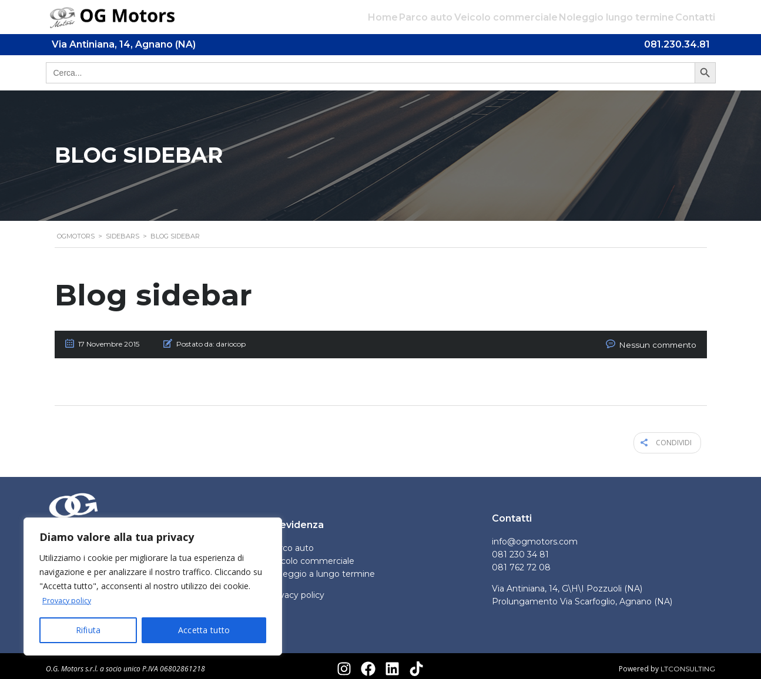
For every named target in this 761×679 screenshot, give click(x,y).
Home (353, 17)
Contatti (695, 17)
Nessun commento (664, 344)
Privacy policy (296, 589)
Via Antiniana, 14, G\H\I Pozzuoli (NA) (567, 583)
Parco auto (403, 17)
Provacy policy (69, 600)
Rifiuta (88, 630)
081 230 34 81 (520, 549)
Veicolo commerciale (490, 17)
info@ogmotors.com (535, 536)
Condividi (673, 440)
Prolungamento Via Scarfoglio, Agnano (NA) (582, 596)
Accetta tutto (204, 630)
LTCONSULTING (688, 662)
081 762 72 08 (521, 562)
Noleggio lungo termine (608, 17)
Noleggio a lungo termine (322, 568)
